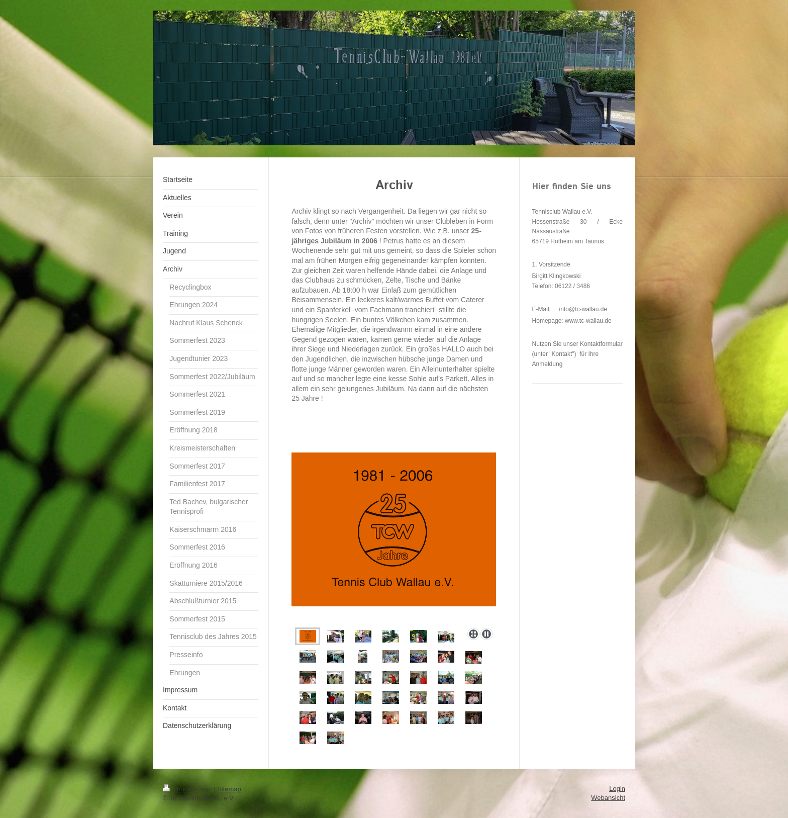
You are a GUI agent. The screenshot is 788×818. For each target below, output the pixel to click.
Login (617, 788)
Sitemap (229, 789)
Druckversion (188, 789)
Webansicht (608, 797)
